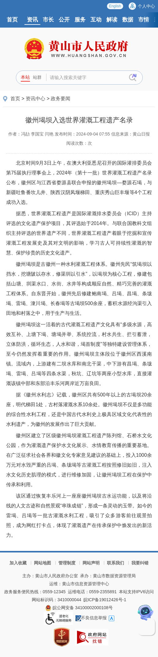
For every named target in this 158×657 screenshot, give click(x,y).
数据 (127, 20)
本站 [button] (25, 77)
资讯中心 (35, 98)
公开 (64, 20)
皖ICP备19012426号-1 (104, 599)
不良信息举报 (91, 617)
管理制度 (66, 562)
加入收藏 (18, 562)
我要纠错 (140, 562)
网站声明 (91, 562)
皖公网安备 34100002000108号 (79, 607)
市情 (143, 20)
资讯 (32, 20)
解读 (111, 20)
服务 (80, 20)
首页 (12, 20)
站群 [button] (37, 77)
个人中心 (146, 6)
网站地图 (42, 562)
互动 (95, 20)
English (115, 6)
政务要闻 (60, 98)
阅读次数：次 (79, 143)
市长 (48, 20)
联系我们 (115, 562)
